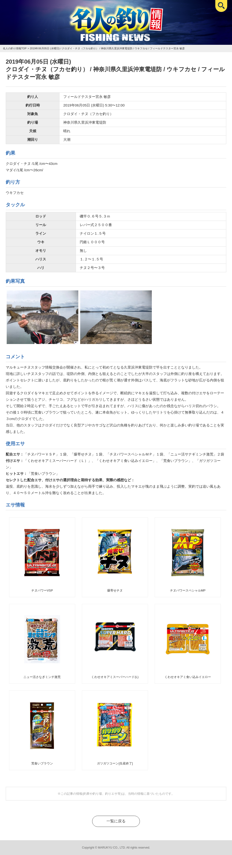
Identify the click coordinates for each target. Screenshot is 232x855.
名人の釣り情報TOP (14, 48)
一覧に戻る (116, 821)
